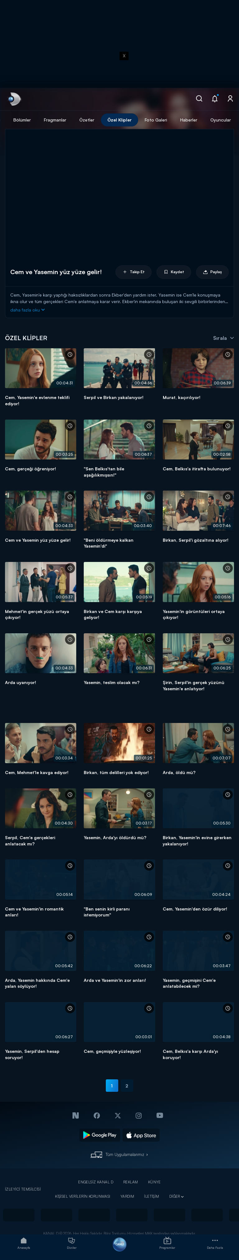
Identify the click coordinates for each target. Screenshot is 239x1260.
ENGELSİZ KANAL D (95, 1182)
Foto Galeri (156, 119)
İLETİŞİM (151, 1196)
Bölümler (22, 119)
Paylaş (212, 272)
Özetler (86, 119)
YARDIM (127, 1196)
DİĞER (174, 1196)
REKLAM (130, 1182)
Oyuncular (220, 119)
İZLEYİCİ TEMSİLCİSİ (23, 1189)
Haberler (188, 119)
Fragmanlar (55, 119)
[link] (14, 99)
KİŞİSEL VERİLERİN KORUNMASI (82, 1196)
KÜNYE (154, 1182)
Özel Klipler (119, 119)
